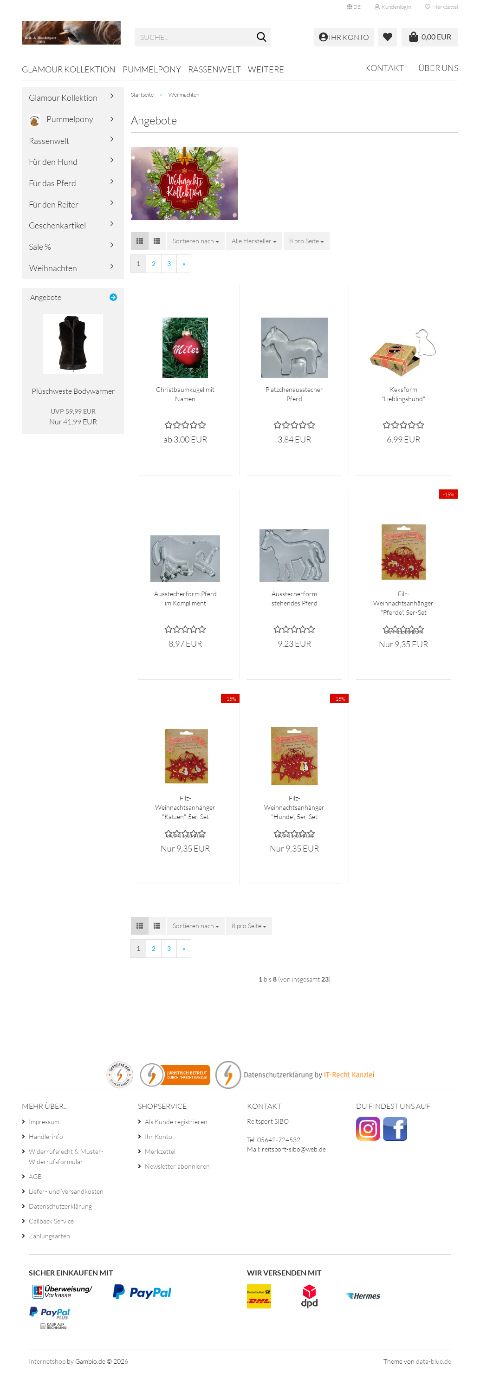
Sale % (40, 246)
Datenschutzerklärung (60, 1206)
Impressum (44, 1122)
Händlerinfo (46, 1136)
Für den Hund (53, 161)
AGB (35, 1176)
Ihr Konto (158, 1136)
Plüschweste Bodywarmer (73, 391)
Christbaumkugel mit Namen (185, 394)
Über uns (438, 68)
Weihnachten (53, 268)
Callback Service (51, 1221)
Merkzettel (441, 6)
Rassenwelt (214, 69)
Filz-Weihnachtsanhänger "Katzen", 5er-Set (185, 807)
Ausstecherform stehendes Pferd (295, 598)
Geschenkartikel (57, 225)
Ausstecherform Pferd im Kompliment (185, 598)
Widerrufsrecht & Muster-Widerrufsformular (66, 1156)
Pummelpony (152, 69)
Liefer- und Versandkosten (66, 1191)
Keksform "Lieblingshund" (403, 394)
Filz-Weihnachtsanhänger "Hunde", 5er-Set (294, 807)
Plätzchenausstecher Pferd (294, 394)
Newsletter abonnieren (177, 1166)
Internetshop (47, 1361)
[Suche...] (262, 37)
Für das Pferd (52, 183)
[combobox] (196, 241)
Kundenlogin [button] (393, 6)
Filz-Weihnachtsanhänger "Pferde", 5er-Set (403, 603)
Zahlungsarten (49, 1236)
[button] (354, 7)
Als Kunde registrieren (176, 1122)
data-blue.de (433, 1361)
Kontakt (384, 68)
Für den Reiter (53, 204)
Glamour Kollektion (69, 69)
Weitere (266, 69)
